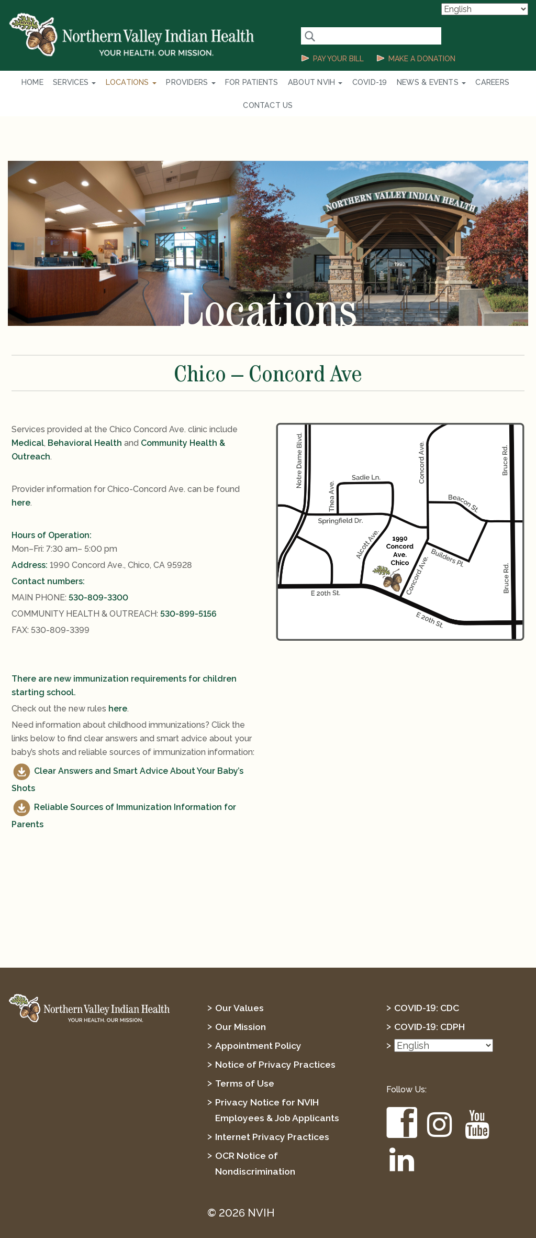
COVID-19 (337, 82)
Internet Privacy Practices (273, 1114)
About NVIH (287, 82)
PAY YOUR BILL (338, 58)
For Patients (227, 82)
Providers (171, 82)
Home (23, 82)
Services (62, 82)
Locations (114, 82)
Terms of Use (245, 1061)
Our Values (239, 985)
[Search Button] (309, 36)
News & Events (395, 82)
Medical (28, 421)
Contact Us (500, 82)
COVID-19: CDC (428, 985)
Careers (452, 82)
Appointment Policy (259, 1023)
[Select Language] (484, 9)
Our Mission (241, 1004)
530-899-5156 (188, 592)
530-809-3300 (98, 575)
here (21, 481)
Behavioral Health (85, 421)
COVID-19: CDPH (430, 1004)
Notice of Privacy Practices (276, 1042)
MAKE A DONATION (421, 58)
